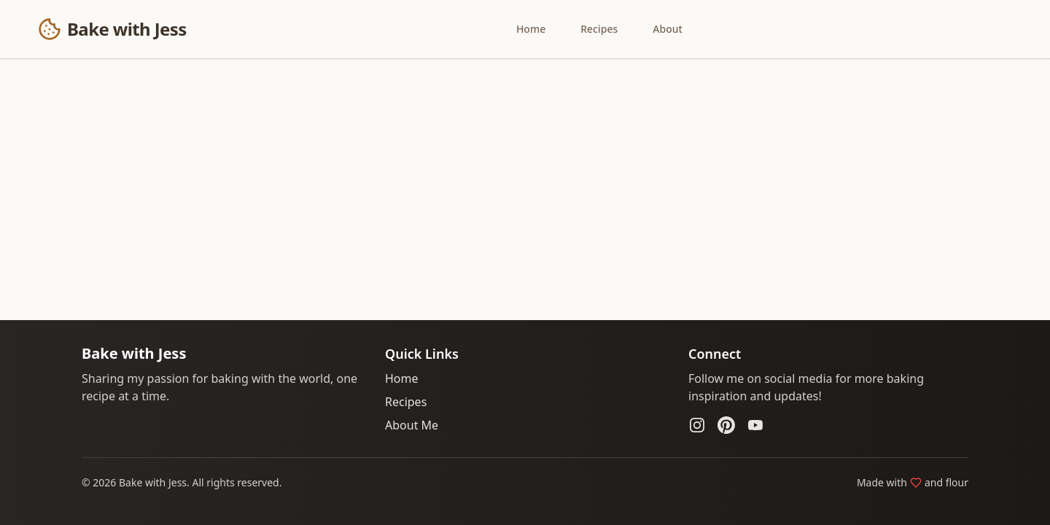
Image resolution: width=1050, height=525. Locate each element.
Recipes (599, 29)
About (667, 29)
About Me (411, 425)
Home (530, 29)
